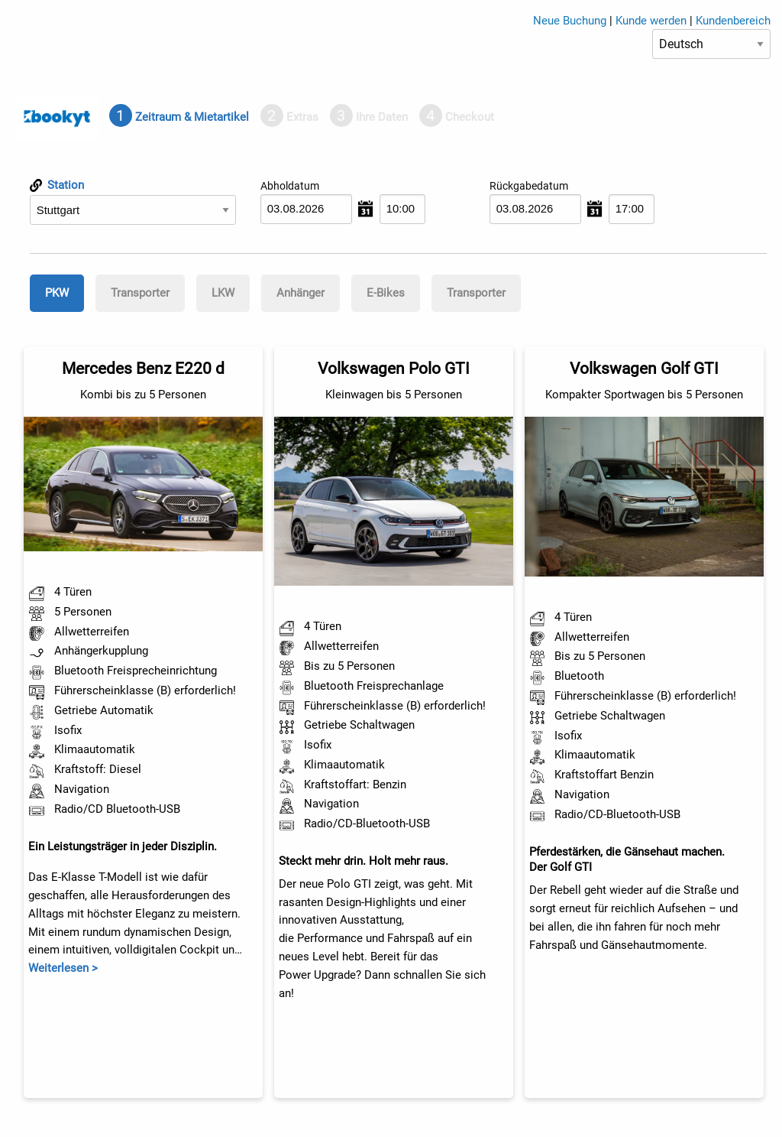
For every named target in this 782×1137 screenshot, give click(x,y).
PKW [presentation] (57, 293)
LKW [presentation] (223, 293)
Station (57, 185)
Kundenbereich (733, 21)
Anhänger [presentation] (300, 293)
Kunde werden (651, 21)
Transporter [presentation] (140, 293)
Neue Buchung (569, 21)
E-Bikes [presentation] (386, 293)
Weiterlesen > (63, 968)
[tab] (179, 117)
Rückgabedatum (529, 186)
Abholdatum (289, 186)
